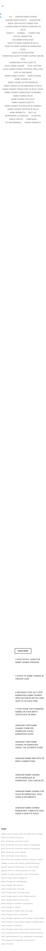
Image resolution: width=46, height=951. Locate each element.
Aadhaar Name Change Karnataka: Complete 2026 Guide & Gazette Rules (29, 811)
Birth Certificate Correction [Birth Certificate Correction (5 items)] (12, 837)
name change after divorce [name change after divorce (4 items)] (12, 885)
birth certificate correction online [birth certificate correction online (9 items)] (14, 841)
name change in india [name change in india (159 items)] (10, 922)
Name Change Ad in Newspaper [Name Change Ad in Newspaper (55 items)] (14, 881)
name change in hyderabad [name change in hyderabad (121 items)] (33, 918)
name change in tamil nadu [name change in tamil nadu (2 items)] (12, 929)
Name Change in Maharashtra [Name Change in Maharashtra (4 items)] (32, 922)
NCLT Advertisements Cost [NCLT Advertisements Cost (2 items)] (12, 936)
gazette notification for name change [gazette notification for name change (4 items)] (23, 867)
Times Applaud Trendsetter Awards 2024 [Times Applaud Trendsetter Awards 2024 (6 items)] (17, 940)
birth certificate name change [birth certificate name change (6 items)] (13, 852)
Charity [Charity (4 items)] (21, 863)
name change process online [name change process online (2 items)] (13, 933)
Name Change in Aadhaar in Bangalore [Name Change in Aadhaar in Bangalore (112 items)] (17, 903)
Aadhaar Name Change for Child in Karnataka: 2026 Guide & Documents (29, 794)
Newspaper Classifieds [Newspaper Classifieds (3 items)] (33, 936)
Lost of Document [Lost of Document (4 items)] (31, 874)
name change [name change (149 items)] (6, 878)
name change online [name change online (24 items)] (32, 929)
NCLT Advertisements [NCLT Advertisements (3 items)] (34, 933)
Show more (23, 651)
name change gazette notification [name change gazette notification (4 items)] (15, 900)
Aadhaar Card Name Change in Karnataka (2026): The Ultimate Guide (29, 745)
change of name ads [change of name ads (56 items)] (9, 863)
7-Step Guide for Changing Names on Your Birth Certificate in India (29, 712)
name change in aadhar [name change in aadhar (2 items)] (10, 907)
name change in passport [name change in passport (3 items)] (11, 925)
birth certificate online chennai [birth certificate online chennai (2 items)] (13, 856)
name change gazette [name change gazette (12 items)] (27, 896)
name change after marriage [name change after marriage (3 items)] (12, 889)
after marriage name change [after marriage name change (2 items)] (30, 834)
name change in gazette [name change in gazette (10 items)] (11, 918)
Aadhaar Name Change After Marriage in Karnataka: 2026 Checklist (29, 778)
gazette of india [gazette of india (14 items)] (28, 870)
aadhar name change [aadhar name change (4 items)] (9, 834)
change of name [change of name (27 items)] (35, 859)
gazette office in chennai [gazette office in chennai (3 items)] (11, 870)
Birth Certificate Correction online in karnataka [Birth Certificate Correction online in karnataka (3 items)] (20, 848)
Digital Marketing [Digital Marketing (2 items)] (32, 863)
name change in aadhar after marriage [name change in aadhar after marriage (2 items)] (17, 911)
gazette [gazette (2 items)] (4, 867)
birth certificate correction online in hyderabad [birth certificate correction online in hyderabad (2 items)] (20, 845)
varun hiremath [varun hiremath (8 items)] (7, 944)
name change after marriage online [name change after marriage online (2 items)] (15, 892)
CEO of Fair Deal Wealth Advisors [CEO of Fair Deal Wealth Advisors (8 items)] (14, 859)
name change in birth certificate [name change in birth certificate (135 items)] (14, 914)
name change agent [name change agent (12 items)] (9, 896)
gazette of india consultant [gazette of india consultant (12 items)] (12, 874)
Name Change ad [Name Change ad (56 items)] (20, 878)
